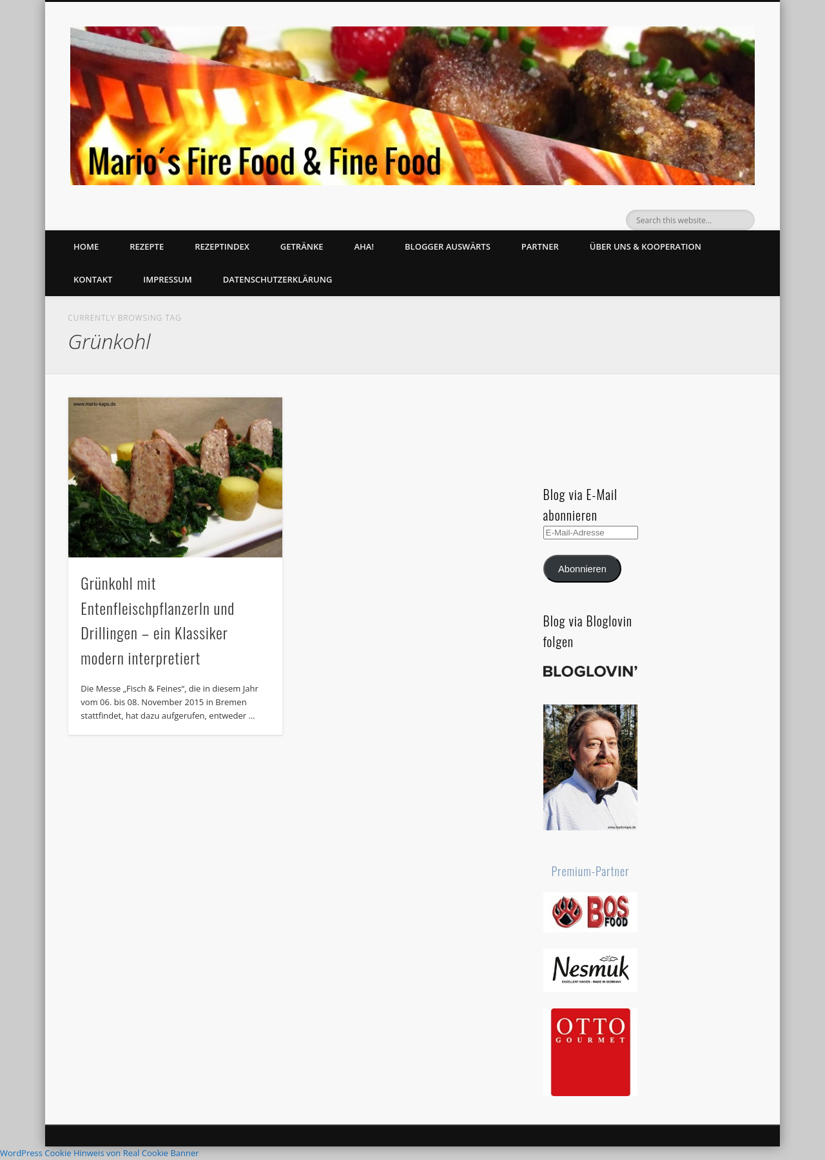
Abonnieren (582, 569)
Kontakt (92, 279)
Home (86, 246)
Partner (540, 246)
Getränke (302, 246)
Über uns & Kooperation (645, 246)
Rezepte (147, 246)
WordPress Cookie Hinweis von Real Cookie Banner (99, 1153)
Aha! (364, 246)
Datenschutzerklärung (278, 279)
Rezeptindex (222, 246)
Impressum (167, 279)
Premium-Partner (591, 871)
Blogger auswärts (447, 246)
